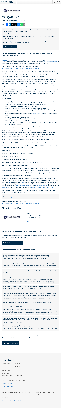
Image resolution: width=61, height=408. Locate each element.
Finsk (19, 400)
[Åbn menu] (19, 2)
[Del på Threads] (15, 24)
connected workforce (26, 185)
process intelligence (41, 185)
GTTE (42, 184)
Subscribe (12, 243)
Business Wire (19, 20)
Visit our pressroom (10, 343)
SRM (47, 182)
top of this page (12, 197)
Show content (10, 46)
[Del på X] (12, 24)
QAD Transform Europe (51, 61)
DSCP (12, 184)
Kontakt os (5, 366)
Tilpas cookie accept (7, 386)
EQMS (16, 185)
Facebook (41, 187)
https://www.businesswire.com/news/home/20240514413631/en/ (21, 68)
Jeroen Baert (36, 113)
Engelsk (8, 400)
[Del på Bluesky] (18, 24)
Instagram (50, 187)
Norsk (11, 400)
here (23, 146)
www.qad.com (6, 187)
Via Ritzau (29, 366)
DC (23, 182)
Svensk (16, 400)
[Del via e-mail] (24, 24)
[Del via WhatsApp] (21, 24)
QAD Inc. (4, 60)
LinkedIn (33, 187)
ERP (9, 182)
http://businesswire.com (33, 221)
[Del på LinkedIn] (10, 24)
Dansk (3, 400)
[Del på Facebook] (7, 24)
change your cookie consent (15, 41)
